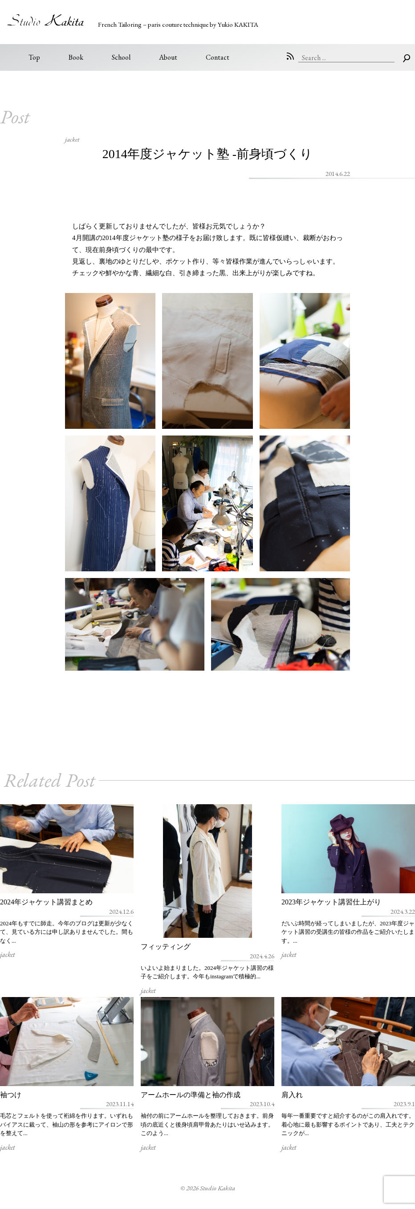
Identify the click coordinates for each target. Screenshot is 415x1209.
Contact (217, 57)
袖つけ (10, 1095)
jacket (72, 139)
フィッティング (166, 946)
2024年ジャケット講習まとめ (46, 902)
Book (76, 57)
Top (34, 57)
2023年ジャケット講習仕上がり (331, 902)
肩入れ (292, 1095)
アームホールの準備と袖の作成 (190, 1095)
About (168, 57)
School (121, 57)
